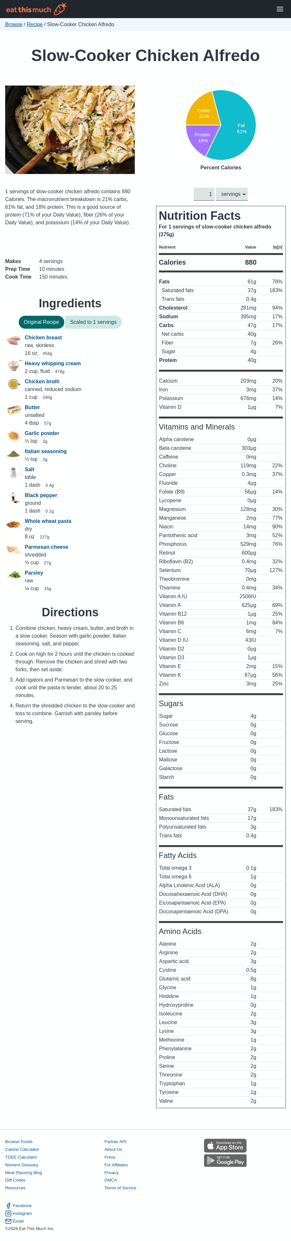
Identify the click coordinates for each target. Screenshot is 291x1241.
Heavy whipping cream (53, 363)
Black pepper (41, 495)
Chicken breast (43, 337)
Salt (29, 469)
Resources (15, 1187)
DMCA (110, 1180)
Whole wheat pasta (48, 521)
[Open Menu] (280, 9)
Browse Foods (19, 1141)
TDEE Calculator (21, 1156)
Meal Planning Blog (23, 1172)
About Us (113, 1149)
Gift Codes (15, 1180)
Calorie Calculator (22, 1149)
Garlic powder (42, 433)
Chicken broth (42, 381)
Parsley (34, 573)
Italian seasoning (46, 451)
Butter (32, 407)
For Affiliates (116, 1164)
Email (14, 1221)
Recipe (35, 24)
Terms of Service (120, 1187)
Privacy (111, 1172)
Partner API (115, 1141)
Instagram (18, 1213)
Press (109, 1156)
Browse (13, 24)
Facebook (18, 1205)
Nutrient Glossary (21, 1164)
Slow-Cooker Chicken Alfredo (145, 55)
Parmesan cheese (46, 547)
